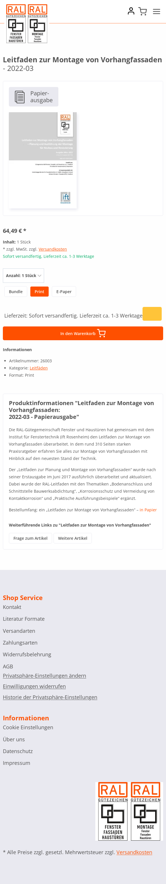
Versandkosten (53, 249)
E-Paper (64, 291)
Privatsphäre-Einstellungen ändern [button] (44, 675)
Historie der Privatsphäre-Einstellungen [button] (50, 697)
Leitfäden (39, 368)
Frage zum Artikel (30, 538)
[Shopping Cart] (142, 11)
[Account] (131, 13)
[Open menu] (156, 11)
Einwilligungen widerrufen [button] (34, 686)
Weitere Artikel (72, 538)
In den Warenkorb (83, 333)
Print (39, 291)
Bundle (16, 291)
